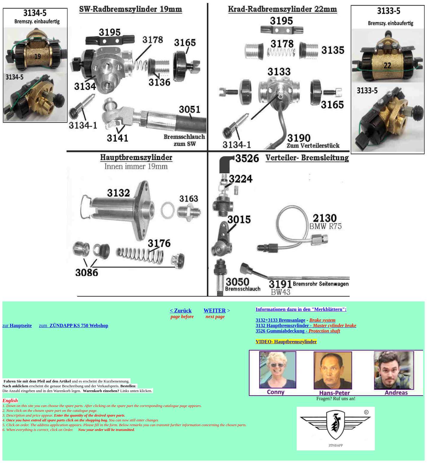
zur (17, 325)
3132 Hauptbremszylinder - (306, 325)
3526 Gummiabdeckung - (298, 330)
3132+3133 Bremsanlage (280, 320)
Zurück (182, 311)
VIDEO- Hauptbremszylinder (286, 341)
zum (73, 325)
